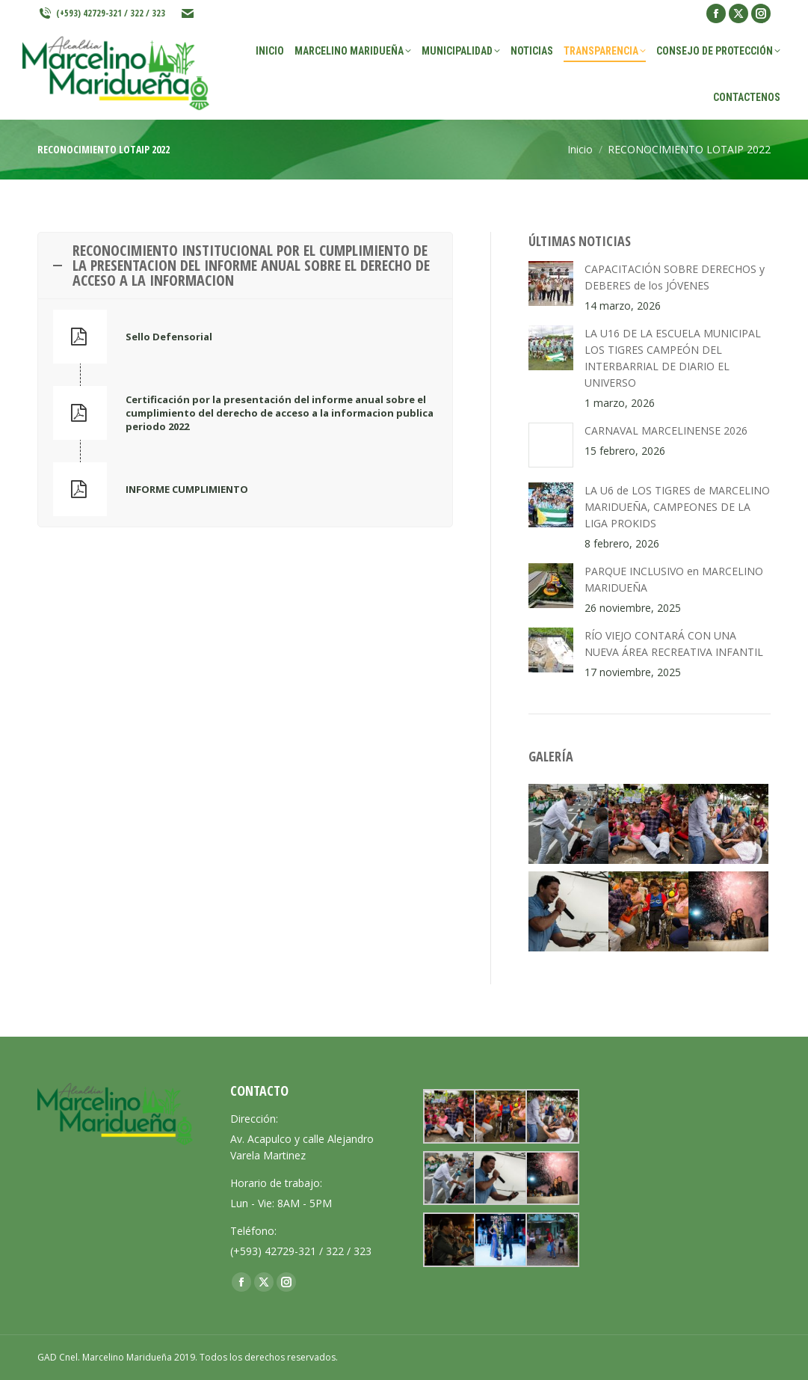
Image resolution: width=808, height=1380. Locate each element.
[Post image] (550, 283)
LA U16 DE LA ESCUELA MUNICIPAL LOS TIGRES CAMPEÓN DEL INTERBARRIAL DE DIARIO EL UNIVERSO (673, 358)
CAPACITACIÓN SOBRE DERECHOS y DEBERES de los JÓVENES (675, 277)
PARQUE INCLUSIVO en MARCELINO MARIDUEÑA (674, 579)
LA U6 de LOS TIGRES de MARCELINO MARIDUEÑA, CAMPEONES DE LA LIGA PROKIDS (677, 506)
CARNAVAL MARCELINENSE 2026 (666, 430)
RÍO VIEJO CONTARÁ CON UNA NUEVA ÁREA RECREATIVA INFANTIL (674, 643)
